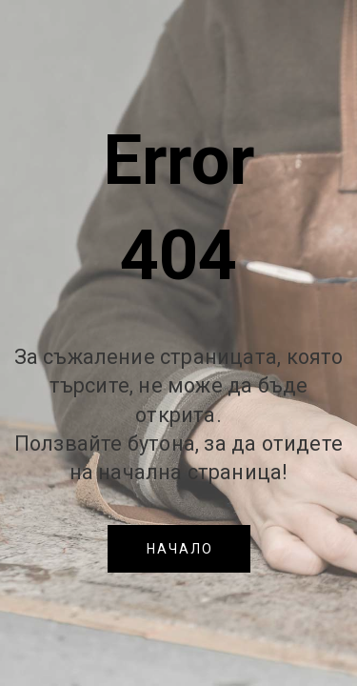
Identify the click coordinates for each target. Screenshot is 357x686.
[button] (179, 549)
